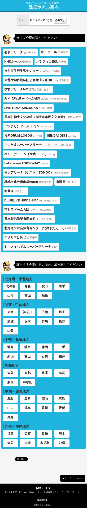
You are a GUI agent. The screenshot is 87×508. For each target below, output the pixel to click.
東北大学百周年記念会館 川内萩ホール (36, 80)
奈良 (10, 382)
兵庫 (45, 373)
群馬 (45, 321)
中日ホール (54, 52)
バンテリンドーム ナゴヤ (28, 126)
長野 (62, 321)
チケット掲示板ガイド (47, 492)
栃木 (27, 321)
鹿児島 (44, 443)
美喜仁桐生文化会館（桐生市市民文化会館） (42, 117)
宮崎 (27, 443)
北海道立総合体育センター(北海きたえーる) (40, 228)
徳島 (27, 408)
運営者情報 (42, 499)
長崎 (45, 434)
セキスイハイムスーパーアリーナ (31, 246)
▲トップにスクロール (72, 478)
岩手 (62, 286)
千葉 (45, 312)
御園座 (67, 182)
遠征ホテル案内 (43, 7)
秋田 (45, 286)
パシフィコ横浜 (51, 61)
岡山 (45, 399)
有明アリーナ (20, 52)
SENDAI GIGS (62, 135)
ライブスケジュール (71, 492)
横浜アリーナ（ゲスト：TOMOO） (36, 172)
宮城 (27, 295)
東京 (10, 312)
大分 (10, 443)
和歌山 (27, 382)
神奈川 (27, 312)
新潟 (10, 356)
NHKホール (17, 61)
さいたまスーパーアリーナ (38, 145)
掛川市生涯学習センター (32, 70)
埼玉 (62, 312)
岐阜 (27, 347)
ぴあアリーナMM (27, 89)
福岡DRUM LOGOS (23, 135)
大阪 (10, 373)
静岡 (45, 347)
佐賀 (27, 434)
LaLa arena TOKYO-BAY (26, 163)
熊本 (62, 434)
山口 (10, 408)
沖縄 (62, 443)
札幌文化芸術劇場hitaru (27, 182)
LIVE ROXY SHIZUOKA (28, 108)
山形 (10, 295)
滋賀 (62, 373)
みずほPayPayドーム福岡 (35, 98)
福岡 (10, 434)
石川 (45, 356)
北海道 (10, 286)
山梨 (10, 330)
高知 (10, 417)
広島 (62, 399)
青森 (27, 286)
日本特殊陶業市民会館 (28, 219)
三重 (62, 347)
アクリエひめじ (20, 237)
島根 (27, 399)
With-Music (29, 492)
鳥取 (10, 399)
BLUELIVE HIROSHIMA (31, 200)
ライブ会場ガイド (12, 492)
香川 (45, 408)
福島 (45, 295)
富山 (27, 356)
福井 (62, 356)
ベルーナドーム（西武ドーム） (29, 154)
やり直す (60, 20)
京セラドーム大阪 (28, 209)
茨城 (10, 321)
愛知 (10, 347)
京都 (27, 373)
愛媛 (62, 408)
